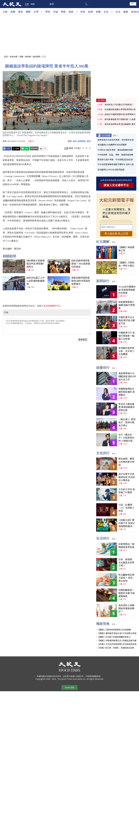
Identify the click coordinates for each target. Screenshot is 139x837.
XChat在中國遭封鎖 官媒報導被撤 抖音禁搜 (127, 289)
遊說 (89, 141)
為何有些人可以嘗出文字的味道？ (119, 105)
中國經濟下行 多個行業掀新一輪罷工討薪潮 (126, 335)
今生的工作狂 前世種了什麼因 (126, 491)
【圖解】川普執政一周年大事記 (126, 264)
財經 (90, 11)
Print (43, 148)
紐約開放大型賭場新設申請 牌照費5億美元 (35, 263)
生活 (118, 11)
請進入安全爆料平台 (116, 185)
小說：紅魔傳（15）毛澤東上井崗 (126, 508)
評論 (55, 11)
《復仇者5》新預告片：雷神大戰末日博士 (127, 422)
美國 (12, 11)
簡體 (33, 4)
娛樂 (98, 11)
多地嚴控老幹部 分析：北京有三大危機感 (126, 351)
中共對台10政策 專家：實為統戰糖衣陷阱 (115, 150)
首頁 (6, 56)
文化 (106, 11)
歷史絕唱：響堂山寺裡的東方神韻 (126, 462)
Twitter (16, 148)
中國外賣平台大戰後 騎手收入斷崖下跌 (126, 320)
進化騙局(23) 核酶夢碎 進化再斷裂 (112, 145)
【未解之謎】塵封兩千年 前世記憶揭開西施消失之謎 (126, 523)
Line (25, 148)
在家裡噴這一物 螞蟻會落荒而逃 (126, 545)
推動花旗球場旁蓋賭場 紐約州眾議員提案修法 (80, 280)
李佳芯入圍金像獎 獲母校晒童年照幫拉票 (126, 407)
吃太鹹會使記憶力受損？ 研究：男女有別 (126, 578)
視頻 (71, 11)
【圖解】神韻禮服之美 (126, 249)
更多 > (115, 135)
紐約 (75, 141)
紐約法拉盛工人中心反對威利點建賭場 (35, 280)
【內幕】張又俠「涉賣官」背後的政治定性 (115, 648)
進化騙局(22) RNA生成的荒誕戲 (111, 170)
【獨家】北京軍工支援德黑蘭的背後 (112, 637)
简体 (71, 148)
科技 (82, 11)
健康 (125, 11)
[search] (68, 4)
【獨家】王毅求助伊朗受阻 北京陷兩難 (114, 630)
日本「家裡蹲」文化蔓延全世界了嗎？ (126, 562)
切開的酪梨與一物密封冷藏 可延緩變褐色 (126, 593)
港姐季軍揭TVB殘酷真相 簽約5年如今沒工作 (127, 376)
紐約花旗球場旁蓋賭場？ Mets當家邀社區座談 (80, 263)
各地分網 (13, 56)
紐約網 (28, 56)
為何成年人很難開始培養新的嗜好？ (126, 608)
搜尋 (86, 4)
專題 (63, 11)
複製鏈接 (34, 148)
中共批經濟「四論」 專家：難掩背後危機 (115, 155)
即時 (47, 11)
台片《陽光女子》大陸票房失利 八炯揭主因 (126, 437)
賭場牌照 (82, 141)
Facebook (7, 148)
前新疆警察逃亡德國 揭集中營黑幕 (126, 305)
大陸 (5, 11)
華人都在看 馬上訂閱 (116, 233)
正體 (27, 4)
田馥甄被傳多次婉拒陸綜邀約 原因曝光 (126, 392)
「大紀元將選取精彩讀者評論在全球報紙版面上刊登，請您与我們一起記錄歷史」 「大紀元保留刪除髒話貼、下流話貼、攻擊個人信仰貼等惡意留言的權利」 (47, 326)
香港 (20, 11)
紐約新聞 (36, 56)
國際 (28, 11)
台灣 (36, 11)
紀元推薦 (106, 135)
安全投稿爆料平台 (51, 306)
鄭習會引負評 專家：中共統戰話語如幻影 (115, 159)
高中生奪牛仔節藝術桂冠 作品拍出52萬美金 (126, 477)
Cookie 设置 (69, 688)
